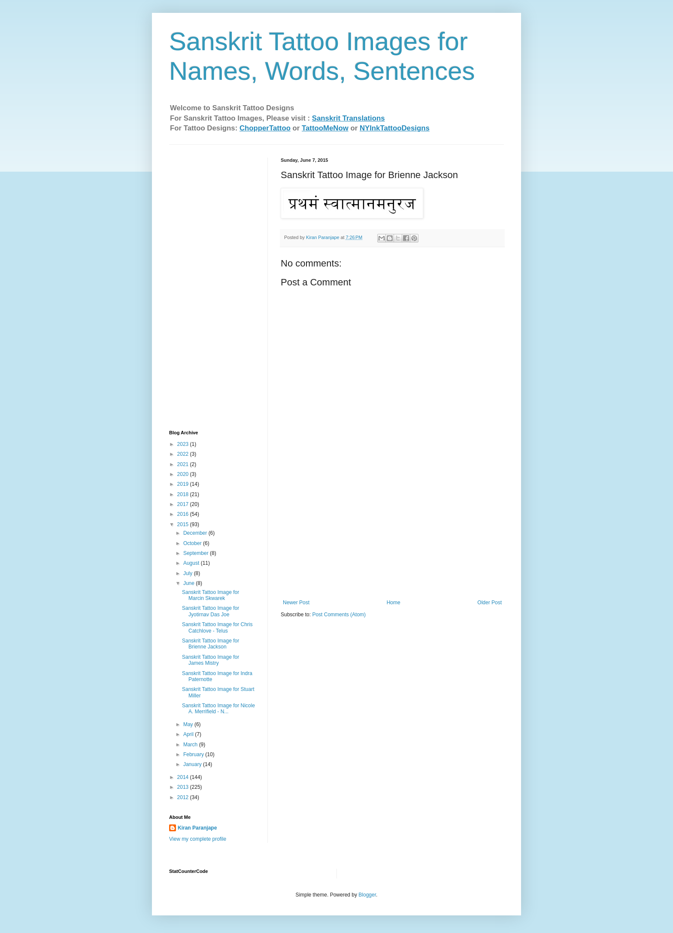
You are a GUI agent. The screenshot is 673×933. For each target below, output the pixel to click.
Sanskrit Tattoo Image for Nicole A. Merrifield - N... (218, 709)
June (189, 583)
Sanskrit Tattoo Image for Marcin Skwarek (210, 595)
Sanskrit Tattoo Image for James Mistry (210, 660)
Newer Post (296, 603)
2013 (183, 787)
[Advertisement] (392, 535)
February (194, 754)
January (193, 764)
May (188, 724)
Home (393, 603)
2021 (183, 464)
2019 (183, 484)
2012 (183, 797)
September (196, 553)
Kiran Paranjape (197, 828)
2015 (183, 524)
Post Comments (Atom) (339, 615)
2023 (183, 444)
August (192, 563)
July (188, 573)
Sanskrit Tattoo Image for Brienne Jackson (210, 644)
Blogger (367, 895)
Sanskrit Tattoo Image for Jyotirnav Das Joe (210, 611)
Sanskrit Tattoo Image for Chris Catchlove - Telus (217, 627)
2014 (183, 777)
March (191, 745)
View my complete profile (197, 839)
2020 (183, 474)
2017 (183, 504)
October (193, 543)
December (196, 533)
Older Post (489, 603)
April (189, 734)
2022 (183, 454)
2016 (183, 514)
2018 (183, 494)
